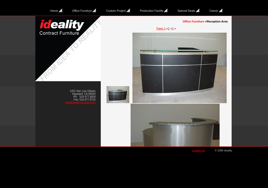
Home (54, 10)
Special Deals (186, 10)
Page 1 (161, 28)
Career (213, 10)
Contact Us (198, 150)
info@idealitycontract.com (80, 102)
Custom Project (116, 10)
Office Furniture (82, 10)
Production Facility (152, 10)
